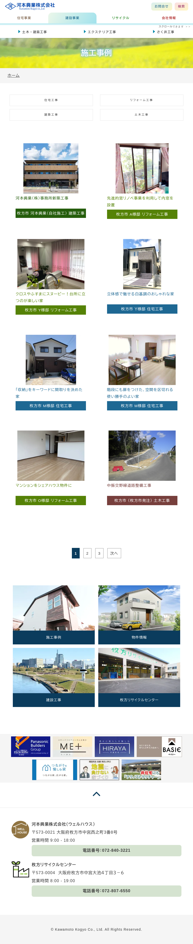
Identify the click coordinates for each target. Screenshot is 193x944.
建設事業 (72, 18)
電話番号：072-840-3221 (107, 850)
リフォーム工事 (141, 100)
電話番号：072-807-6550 (107, 891)
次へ (114, 553)
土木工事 (142, 114)
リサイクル (121, 18)
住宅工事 (51, 100)
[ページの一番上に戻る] (96, 799)
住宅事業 (24, 18)
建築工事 (51, 114)
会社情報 (169, 18)
